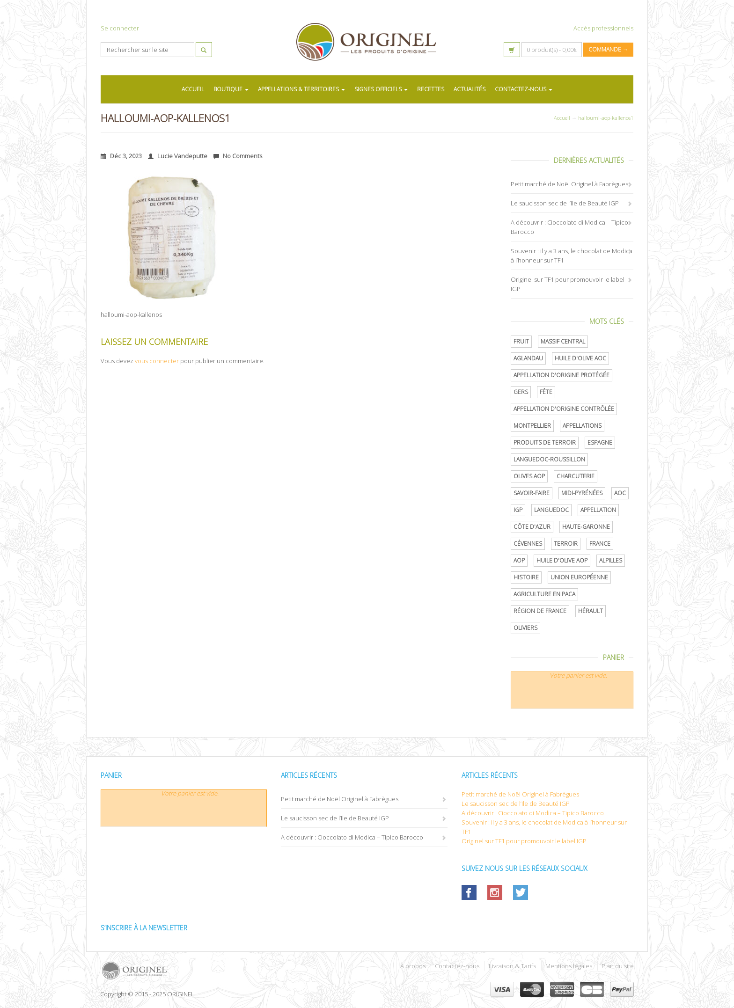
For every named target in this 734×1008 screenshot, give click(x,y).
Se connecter (120, 28)
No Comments (237, 156)
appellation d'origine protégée (561, 375)
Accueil (562, 117)
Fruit (521, 341)
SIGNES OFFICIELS (381, 89)
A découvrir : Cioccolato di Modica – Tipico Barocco (352, 837)
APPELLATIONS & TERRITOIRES (301, 89)
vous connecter (157, 361)
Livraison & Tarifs (512, 966)
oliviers (525, 628)
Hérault (590, 611)
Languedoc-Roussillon (549, 459)
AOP (519, 560)
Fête (546, 392)
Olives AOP (529, 476)
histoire (526, 577)
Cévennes (528, 544)
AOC (620, 493)
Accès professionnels (603, 28)
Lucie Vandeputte (177, 156)
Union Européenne (579, 577)
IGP (518, 510)
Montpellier (532, 426)
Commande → (608, 49)
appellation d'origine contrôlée (564, 409)
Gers (521, 392)
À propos (413, 966)
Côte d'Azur (532, 527)
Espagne (599, 442)
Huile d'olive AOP (561, 560)
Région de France (540, 611)
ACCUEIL (193, 89)
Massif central (563, 341)
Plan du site (618, 966)
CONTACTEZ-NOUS (523, 89)
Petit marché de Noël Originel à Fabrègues (569, 184)
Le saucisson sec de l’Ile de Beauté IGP (565, 203)
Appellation (598, 510)
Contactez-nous (457, 966)
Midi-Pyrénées (581, 493)
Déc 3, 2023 (121, 156)
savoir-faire (532, 493)
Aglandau (528, 358)
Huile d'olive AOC (580, 358)
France (599, 544)
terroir (566, 544)
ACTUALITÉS (469, 89)
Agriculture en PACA (544, 594)
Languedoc (551, 510)
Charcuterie (576, 476)
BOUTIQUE (231, 89)
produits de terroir (545, 442)
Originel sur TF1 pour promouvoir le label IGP (524, 841)
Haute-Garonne (586, 527)
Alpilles (610, 560)
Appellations (582, 426)
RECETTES (430, 89)
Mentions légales (568, 966)
